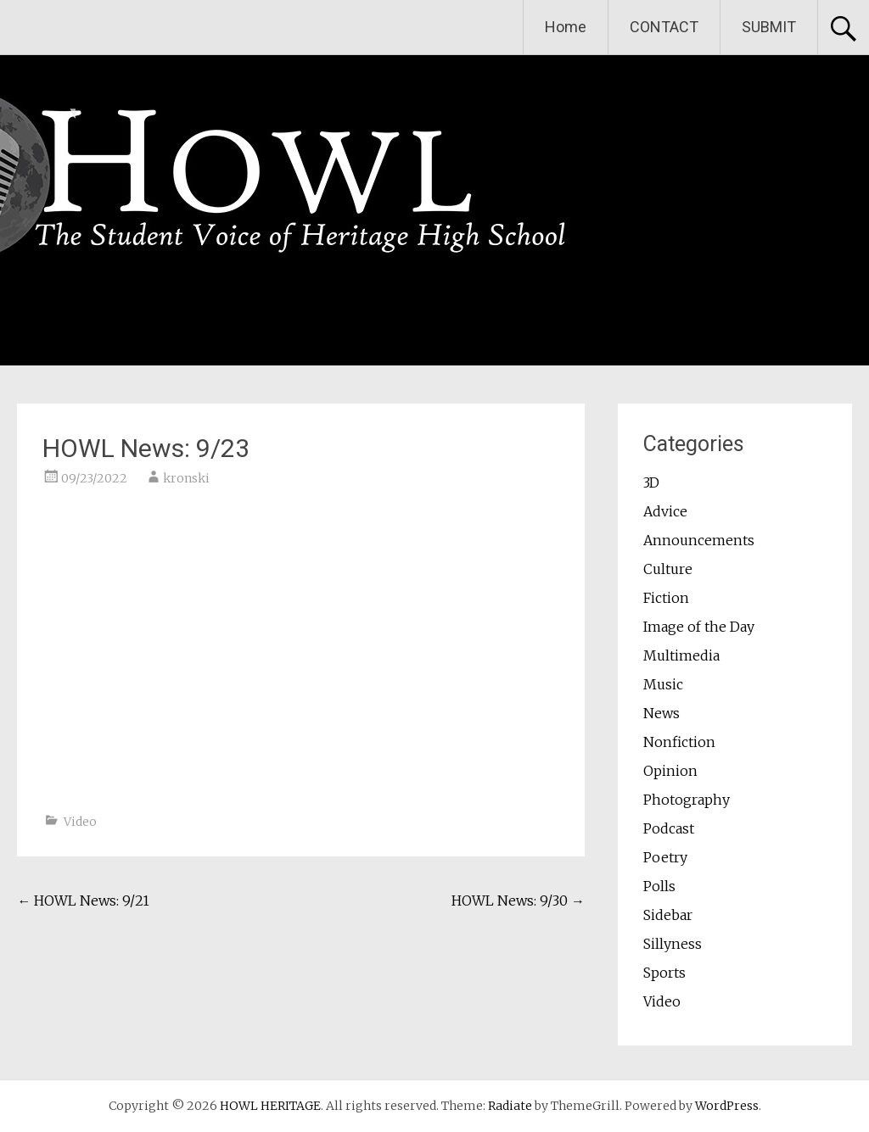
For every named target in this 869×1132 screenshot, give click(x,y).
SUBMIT (769, 27)
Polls (659, 886)
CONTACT (664, 27)
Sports (664, 972)
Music (663, 684)
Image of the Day (698, 626)
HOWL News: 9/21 (83, 900)
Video (80, 821)
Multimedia (681, 655)
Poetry (665, 857)
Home (565, 27)
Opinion (670, 770)
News (661, 713)
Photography (686, 799)
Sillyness (672, 943)
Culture (667, 568)
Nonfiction (679, 741)
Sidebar (667, 914)
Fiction (666, 597)
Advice (665, 511)
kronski (186, 478)
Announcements (698, 540)
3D (651, 482)
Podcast (668, 828)
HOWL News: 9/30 (518, 900)
